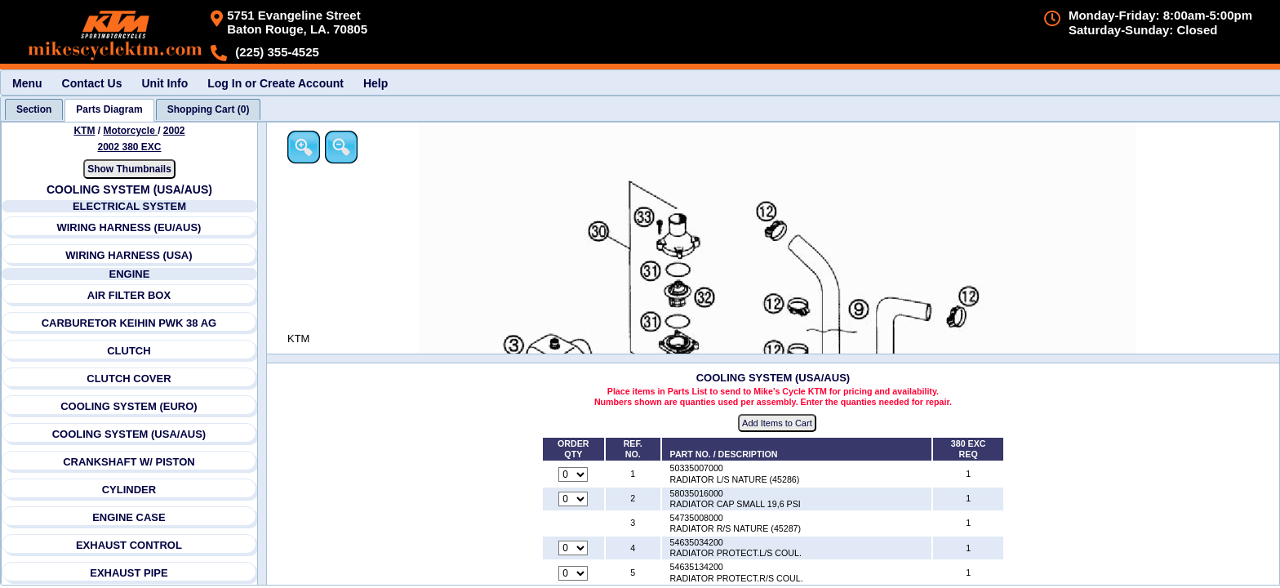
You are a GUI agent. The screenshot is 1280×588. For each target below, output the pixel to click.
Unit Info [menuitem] (164, 83)
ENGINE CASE (129, 517)
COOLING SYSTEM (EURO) (129, 406)
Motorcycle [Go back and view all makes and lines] (131, 130)
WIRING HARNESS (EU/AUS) (129, 227)
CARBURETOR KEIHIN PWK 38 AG (129, 323)
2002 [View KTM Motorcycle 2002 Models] (174, 130)
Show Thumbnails (129, 169)
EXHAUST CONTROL (129, 545)
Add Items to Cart (779, 424)
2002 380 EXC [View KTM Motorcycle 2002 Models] (130, 147)
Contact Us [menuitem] (92, 83)
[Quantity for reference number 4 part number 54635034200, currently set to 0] (574, 548)
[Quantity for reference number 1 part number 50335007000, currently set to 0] (574, 474)
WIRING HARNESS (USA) (129, 255)
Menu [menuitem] (27, 83)
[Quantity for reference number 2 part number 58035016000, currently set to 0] (574, 499)
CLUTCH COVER (129, 378)
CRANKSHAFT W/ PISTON (129, 462)
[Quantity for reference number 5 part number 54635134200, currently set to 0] (574, 573)
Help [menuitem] (375, 83)
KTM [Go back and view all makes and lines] (85, 130)
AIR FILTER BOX (129, 295)
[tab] (34, 109)
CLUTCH (129, 351)
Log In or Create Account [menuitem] (275, 83)
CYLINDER (129, 489)
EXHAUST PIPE (129, 573)
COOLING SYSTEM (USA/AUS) (129, 434)
